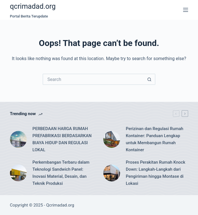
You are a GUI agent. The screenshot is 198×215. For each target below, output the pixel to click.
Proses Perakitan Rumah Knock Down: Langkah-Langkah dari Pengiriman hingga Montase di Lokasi (155, 173)
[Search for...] (93, 79)
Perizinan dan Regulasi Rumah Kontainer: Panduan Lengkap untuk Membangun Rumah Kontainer (154, 139)
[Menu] (185, 9)
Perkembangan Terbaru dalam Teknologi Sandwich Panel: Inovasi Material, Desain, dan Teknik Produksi (60, 173)
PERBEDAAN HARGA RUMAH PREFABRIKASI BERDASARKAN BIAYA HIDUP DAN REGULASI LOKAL (62, 139)
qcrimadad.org (33, 6)
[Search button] (149, 79)
